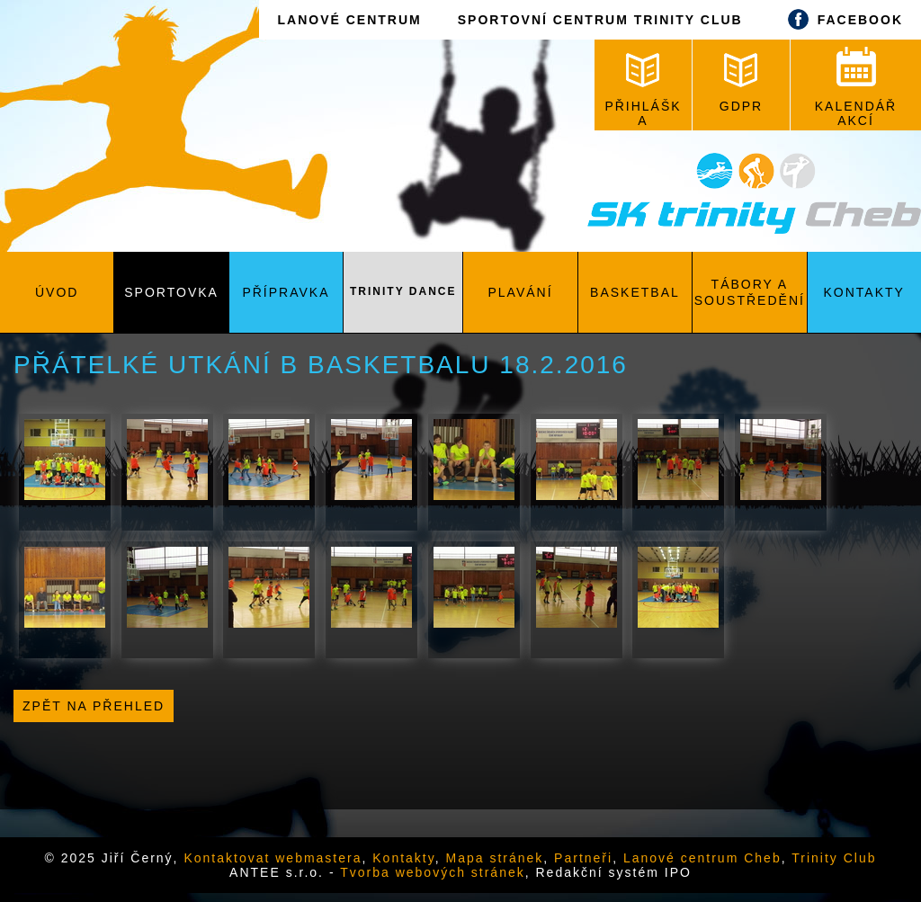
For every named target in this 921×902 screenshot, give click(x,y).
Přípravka (285, 292)
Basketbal (635, 292)
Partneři (583, 858)
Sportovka (171, 292)
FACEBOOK (841, 19)
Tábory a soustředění (749, 292)
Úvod (56, 292)
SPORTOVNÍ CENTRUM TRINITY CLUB (600, 20)
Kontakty (864, 292)
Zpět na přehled (93, 706)
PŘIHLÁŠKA (642, 90)
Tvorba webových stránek (432, 872)
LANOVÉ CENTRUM (349, 20)
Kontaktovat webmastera (272, 858)
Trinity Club (833, 858)
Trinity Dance (403, 291)
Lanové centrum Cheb (702, 858)
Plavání (520, 292)
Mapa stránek (495, 858)
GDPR (741, 83)
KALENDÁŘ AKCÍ (856, 87)
